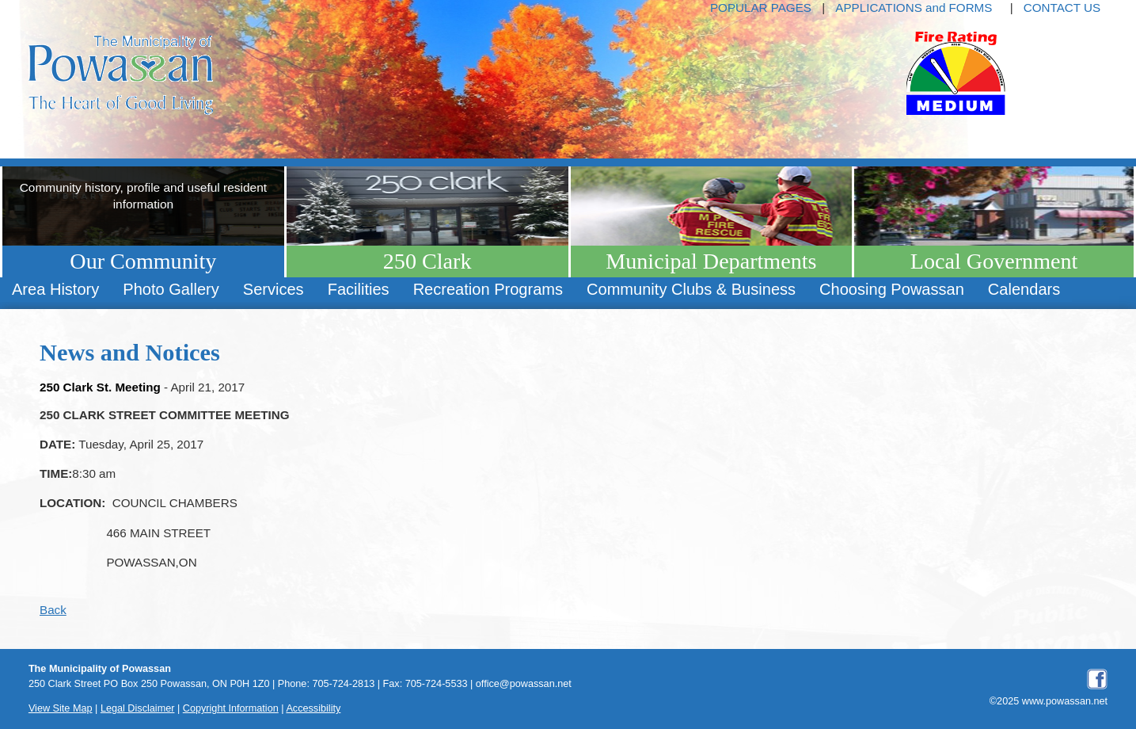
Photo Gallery (170, 289)
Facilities (358, 289)
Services (273, 289)
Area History (55, 289)
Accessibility (313, 708)
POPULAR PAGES (760, 7)
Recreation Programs (488, 289)
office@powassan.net (524, 683)
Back (53, 609)
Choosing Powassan (891, 289)
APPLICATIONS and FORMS (913, 7)
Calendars (1024, 289)
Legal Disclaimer (138, 708)
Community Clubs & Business (691, 289)
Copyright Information (231, 708)
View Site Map (60, 708)
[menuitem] (55, 289)
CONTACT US (1062, 7)
